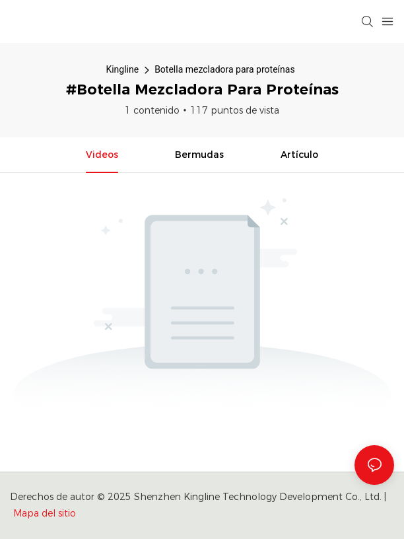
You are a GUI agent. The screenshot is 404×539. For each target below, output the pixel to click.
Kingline (122, 69)
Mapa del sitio (44, 513)
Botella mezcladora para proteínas (224, 69)
